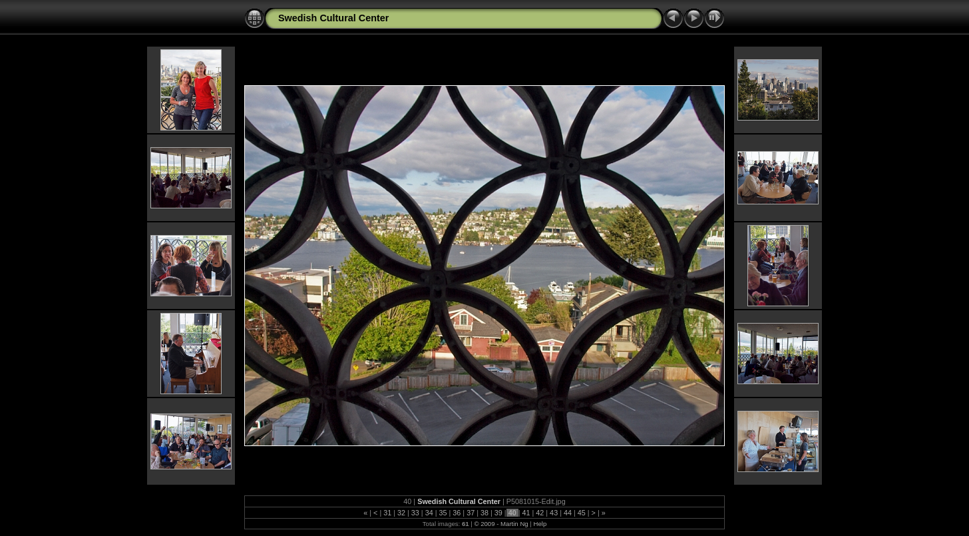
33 (415, 513)
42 (540, 513)
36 (457, 513)
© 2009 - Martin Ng (502, 523)
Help (539, 523)
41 (526, 513)
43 (554, 513)
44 (568, 513)
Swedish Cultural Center (333, 18)
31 (387, 513)
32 (401, 513)
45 (582, 513)
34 (429, 513)
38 (484, 513)
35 (443, 513)
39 (498, 513)
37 (471, 513)
